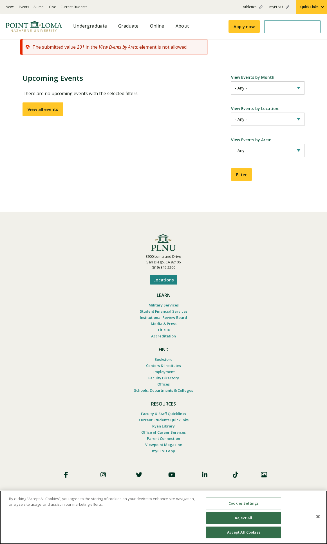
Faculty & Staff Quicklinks (163, 411)
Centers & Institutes (163, 363)
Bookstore (163, 356)
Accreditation (163, 333)
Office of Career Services (163, 429)
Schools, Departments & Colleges (163, 387)
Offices (163, 381)
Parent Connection (163, 435)
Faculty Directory (163, 375)
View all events (43, 109)
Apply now (244, 26)
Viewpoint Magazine (163, 442)
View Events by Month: (253, 77)
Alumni (38, 7)
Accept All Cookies (243, 532)
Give (52, 7)
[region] (163, 517)
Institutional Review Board (163, 314)
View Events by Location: (255, 107)
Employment (164, 369)
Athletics (249, 7)
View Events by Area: (251, 138)
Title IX (163, 327)
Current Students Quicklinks (164, 417)
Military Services (164, 302)
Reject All (243, 517)
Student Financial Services (163, 308)
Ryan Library (163, 423)
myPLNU (276, 7)
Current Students (74, 7)
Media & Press (163, 321)
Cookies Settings (244, 503)
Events (24, 7)
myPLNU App (163, 448)
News (10, 7)
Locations (163, 277)
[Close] (318, 517)
